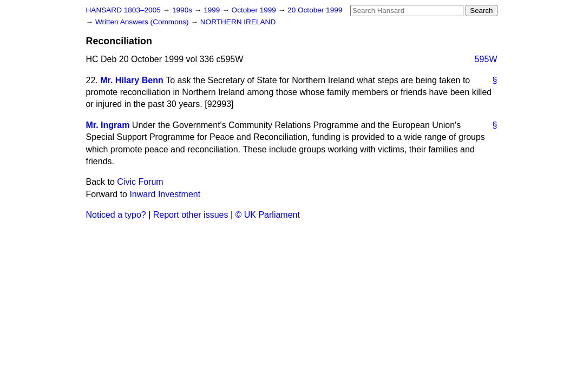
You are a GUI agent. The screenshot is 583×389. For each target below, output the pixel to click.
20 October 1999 (314, 10)
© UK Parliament (267, 214)
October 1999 (255, 10)
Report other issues (190, 214)
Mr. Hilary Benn (131, 80)
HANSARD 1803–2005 (123, 10)
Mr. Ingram (108, 125)
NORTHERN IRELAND (238, 22)
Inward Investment (164, 194)
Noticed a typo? (116, 214)
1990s (183, 10)
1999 (213, 10)
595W (486, 59)
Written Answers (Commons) (143, 22)
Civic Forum (140, 181)
